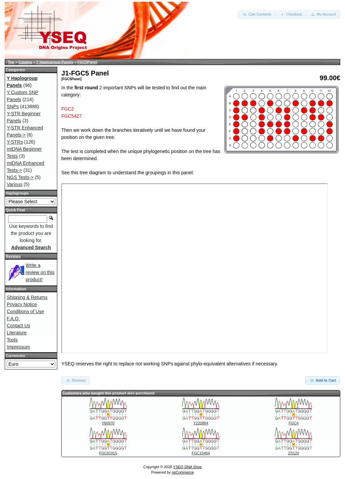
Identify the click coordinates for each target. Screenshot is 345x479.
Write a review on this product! (40, 272)
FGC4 (294, 423)
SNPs (13, 106)
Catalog (25, 62)
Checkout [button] (291, 14)
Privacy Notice (22, 304)
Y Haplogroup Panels (54, 62)
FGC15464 (201, 453)
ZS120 (293, 453)
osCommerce (183, 472)
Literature (17, 332)
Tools (12, 339)
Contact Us (18, 325)
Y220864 (200, 423)
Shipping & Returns (27, 297)
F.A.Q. (13, 318)
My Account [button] (323, 14)
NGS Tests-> (20, 177)
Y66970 (108, 423)
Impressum (18, 347)
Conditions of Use (25, 311)
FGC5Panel (87, 62)
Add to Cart (322, 380)
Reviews (13, 256)
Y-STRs (15, 142)
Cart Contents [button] (256, 14)
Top (11, 62)
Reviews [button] (75, 380)
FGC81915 (108, 453)
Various (14, 184)
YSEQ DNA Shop (187, 467)
